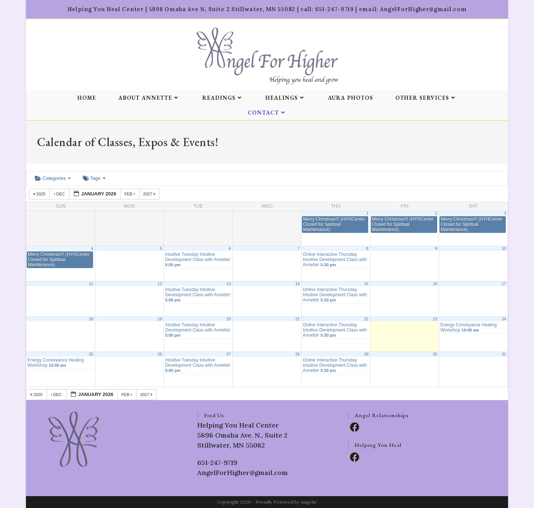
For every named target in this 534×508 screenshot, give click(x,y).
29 (366, 354)
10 (504, 248)
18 (91, 319)
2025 (40, 194)
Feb (130, 194)
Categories (53, 178)
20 (229, 319)
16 (435, 283)
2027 (150, 194)
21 (297, 319)
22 (366, 319)
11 (91, 283)
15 (366, 283)
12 (160, 283)
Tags (94, 178)
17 (504, 283)
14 (297, 283)
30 (435, 354)
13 (229, 283)
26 (160, 354)
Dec (60, 194)
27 (229, 354)
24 (504, 319)
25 (91, 354)
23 (435, 319)
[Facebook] (354, 426)
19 (160, 319)
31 (504, 354)
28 (297, 354)
